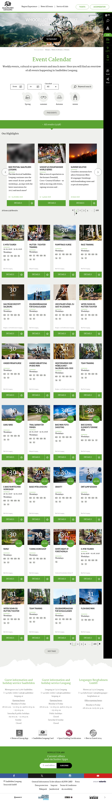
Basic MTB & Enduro (38, 486)
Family (6, 548)
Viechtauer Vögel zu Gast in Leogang (64, 305)
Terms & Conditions (68, 785)
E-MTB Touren (9, 244)
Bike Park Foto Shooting (62, 425)
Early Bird (8, 424)
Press (77, 781)
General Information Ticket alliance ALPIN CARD (52, 781)
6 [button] (58, 44)
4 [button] (53, 44)
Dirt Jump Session (89, 486)
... (92, 210)
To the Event (51, 39)
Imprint (54, 785)
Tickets (82, 7)
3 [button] (50, 44)
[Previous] (5, 172)
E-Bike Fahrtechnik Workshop (12, 487)
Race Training (87, 244)
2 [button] (47, 44)
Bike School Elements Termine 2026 (89, 427)
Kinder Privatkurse (12, 363)
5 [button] (55, 44)
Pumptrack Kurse (63, 244)
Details (18, 203)
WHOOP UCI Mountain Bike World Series (51, 168)
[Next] (96, 30)
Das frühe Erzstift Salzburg (12, 305)
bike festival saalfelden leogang (20, 168)
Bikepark (43, 789)
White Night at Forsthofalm (62, 549)
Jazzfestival (54, 789)
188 (97, 210)
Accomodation (100, 7)
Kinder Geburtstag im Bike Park (38, 364)
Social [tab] (107, 72)
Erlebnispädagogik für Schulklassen (38, 305)
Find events (52, 113)
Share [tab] (107, 81)
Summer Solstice (78, 167)
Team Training (87, 363)
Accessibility (67, 789)
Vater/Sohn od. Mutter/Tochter (89, 305)
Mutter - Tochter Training (37, 245)
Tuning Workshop (37, 548)
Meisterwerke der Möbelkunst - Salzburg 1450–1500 (64, 365)
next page (52, 651)
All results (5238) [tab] (52, 124)
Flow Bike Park (88, 608)
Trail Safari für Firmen (36, 425)
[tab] (107, 15)
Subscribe (64, 765)
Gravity (58, 486)
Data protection (41, 785)
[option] (51, 30)
